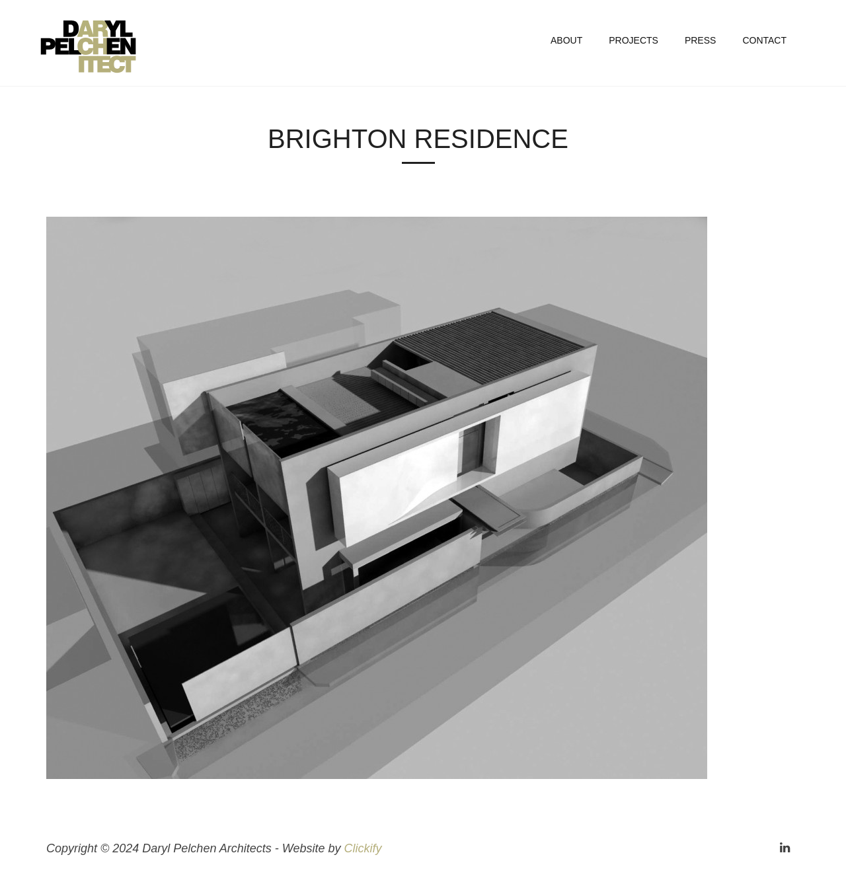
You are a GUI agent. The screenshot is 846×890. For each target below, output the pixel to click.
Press (700, 40)
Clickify (362, 848)
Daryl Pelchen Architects (102, 46)
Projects (633, 40)
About (566, 40)
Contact (764, 40)
